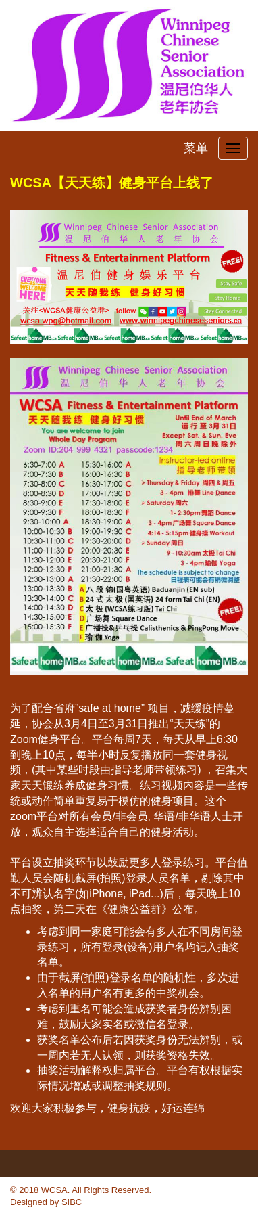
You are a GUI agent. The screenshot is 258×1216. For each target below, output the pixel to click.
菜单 (196, 148)
